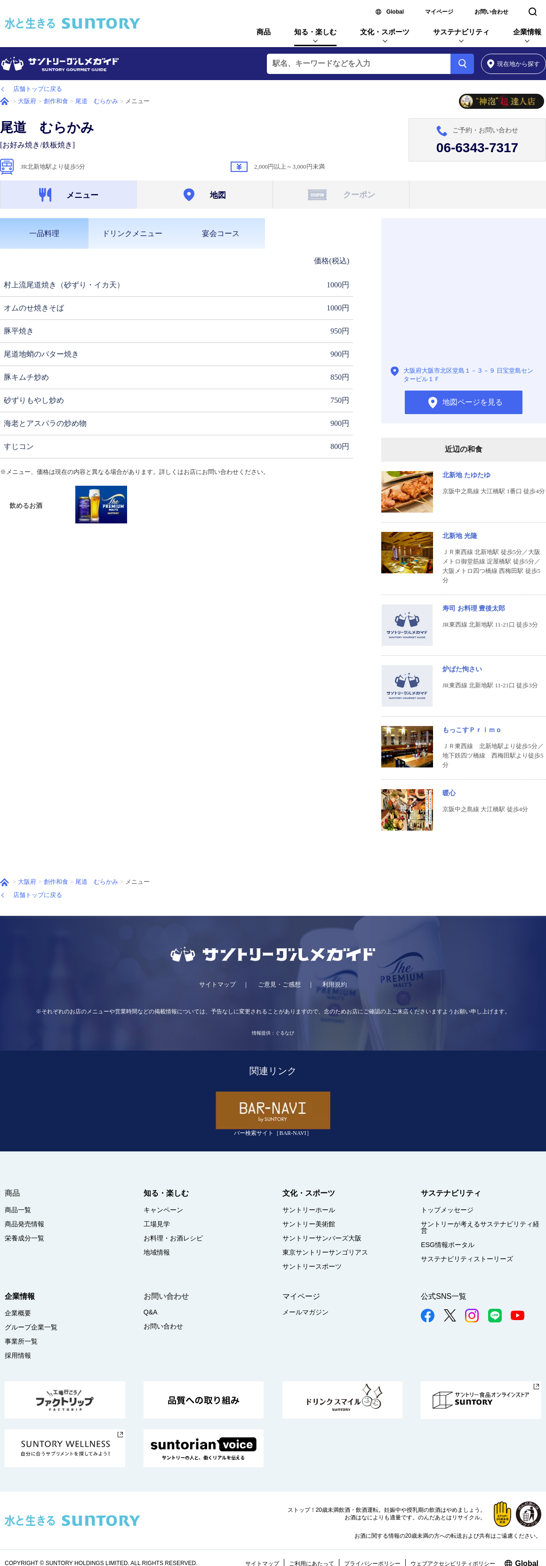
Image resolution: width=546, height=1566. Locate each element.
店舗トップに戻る (37, 88)
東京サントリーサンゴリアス (325, 1252)
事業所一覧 (21, 1341)
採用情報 (18, 1355)
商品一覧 (18, 1210)
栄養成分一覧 (24, 1238)
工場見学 (157, 1224)
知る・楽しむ (315, 32)
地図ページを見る (464, 293)
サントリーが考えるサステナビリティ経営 (480, 1227)
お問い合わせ (491, 11)
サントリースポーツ (312, 1266)
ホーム (4, 101)
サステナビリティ (461, 32)
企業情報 (527, 32)
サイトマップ (217, 984)
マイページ (439, 11)
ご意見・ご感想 (279, 984)
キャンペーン (163, 1210)
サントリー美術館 (308, 1224)
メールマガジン (305, 1312)
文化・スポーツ (385, 32)
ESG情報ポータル (447, 1244)
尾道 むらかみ (96, 101)
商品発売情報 (24, 1224)
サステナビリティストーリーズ (467, 1259)
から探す (513, 63)
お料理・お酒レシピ (173, 1238)
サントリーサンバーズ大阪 (321, 1238)
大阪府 (27, 101)
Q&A (151, 1312)
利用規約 (334, 984)
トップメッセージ (447, 1210)
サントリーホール (308, 1210)
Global (395, 11)
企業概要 (18, 1313)
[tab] (44, 233)
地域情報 (157, 1252)
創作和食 (56, 101)
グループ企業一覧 (31, 1327)
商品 (264, 32)
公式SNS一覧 (443, 1296)
